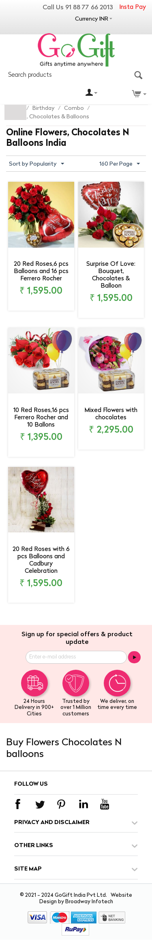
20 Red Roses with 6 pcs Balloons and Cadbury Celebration (41, 560)
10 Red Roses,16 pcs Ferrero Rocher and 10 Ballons (41, 418)
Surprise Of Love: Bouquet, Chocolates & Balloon (110, 275)
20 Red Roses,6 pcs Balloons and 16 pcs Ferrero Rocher (41, 271)
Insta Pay (132, 7)
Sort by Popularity (36, 164)
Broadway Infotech (89, 901)
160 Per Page (119, 164)
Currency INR (91, 19)
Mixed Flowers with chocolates (110, 414)
